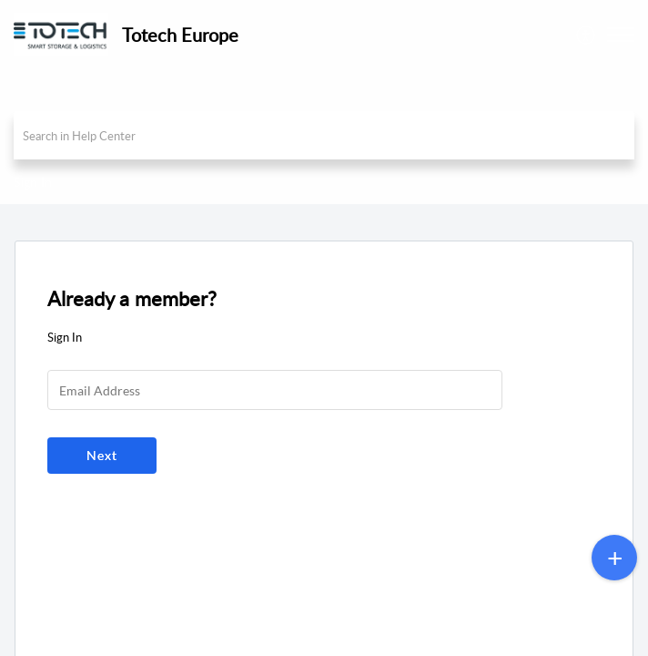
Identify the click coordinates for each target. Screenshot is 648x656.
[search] (324, 135)
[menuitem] (586, 35)
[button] (620, 35)
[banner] (324, 102)
